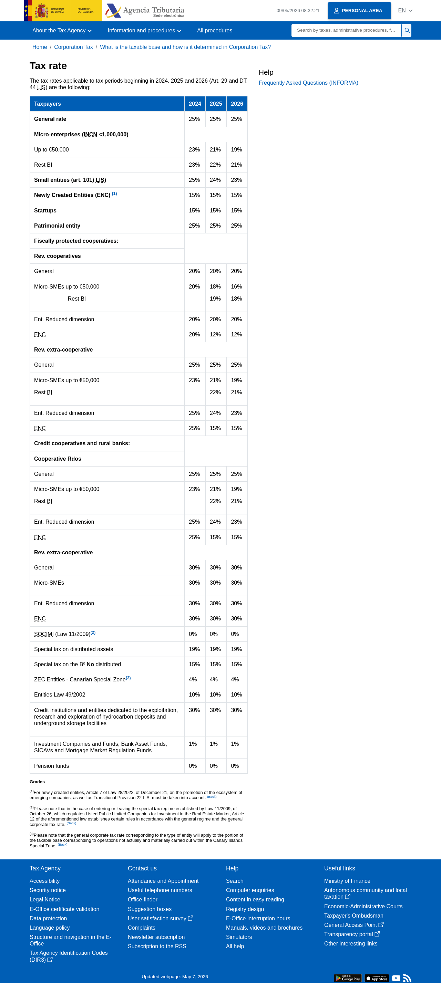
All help (235, 946)
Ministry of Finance (347, 881)
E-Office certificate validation (64, 909)
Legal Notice (45, 899)
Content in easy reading (255, 899)
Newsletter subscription (156, 937)
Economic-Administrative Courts (363, 906)
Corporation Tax (73, 47)
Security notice (48, 890)
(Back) (71, 823)
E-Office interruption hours (258, 918)
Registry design (245, 909)
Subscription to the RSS (157, 946)
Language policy (50, 928)
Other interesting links (351, 944)
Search (235, 881)
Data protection (48, 918)
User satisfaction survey (160, 918)
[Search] (346, 30)
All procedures (214, 30)
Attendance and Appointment (163, 881)
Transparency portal (352, 934)
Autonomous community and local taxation (365, 893)
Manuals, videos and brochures (264, 928)
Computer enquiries (250, 890)
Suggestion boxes (150, 909)
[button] (405, 10)
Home (39, 47)
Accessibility (45, 881)
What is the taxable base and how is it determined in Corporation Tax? (185, 47)
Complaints (141, 928)
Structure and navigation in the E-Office (70, 940)
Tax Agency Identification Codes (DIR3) (69, 956)
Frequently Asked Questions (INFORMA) (308, 83)
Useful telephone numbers (160, 890)
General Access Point (354, 925)
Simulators (239, 937)
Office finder (142, 899)
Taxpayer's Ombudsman (353, 916)
